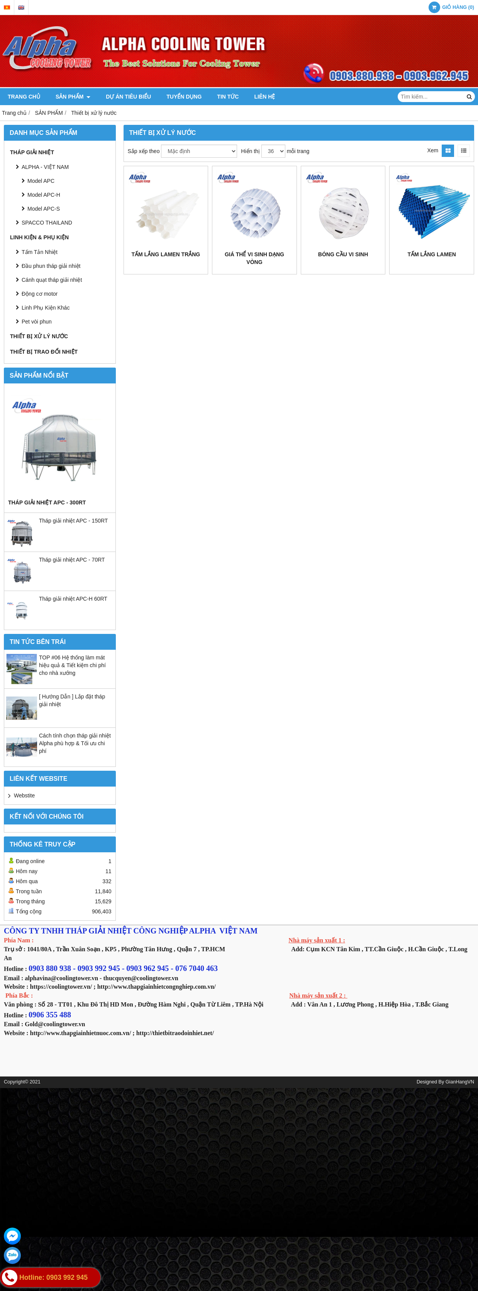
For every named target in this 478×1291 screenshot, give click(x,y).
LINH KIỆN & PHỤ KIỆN (39, 237)
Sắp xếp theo (144, 151)
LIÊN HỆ (264, 97)
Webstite (24, 795)
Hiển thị (250, 151)
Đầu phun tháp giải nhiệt (51, 266)
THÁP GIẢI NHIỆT (32, 152)
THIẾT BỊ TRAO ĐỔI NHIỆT (44, 352)
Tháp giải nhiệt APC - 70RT (72, 560)
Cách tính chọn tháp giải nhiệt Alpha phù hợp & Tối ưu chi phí (75, 743)
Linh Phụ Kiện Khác (45, 308)
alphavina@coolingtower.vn (61, 978)
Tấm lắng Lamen (432, 254)
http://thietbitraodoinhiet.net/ (175, 1033)
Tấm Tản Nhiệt (40, 252)
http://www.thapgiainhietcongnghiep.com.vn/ (156, 986)
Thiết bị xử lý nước (39, 336)
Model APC (40, 181)
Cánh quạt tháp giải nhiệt (52, 280)
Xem (432, 150)
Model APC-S (43, 209)
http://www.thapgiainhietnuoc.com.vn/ (80, 1033)
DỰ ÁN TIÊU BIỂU (128, 97)
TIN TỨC (228, 97)
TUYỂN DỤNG (184, 97)
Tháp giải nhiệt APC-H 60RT (73, 599)
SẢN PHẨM (73, 97)
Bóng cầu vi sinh (343, 254)
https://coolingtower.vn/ (61, 986)
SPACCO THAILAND (47, 223)
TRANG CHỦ (24, 97)
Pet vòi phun (37, 321)
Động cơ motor (40, 294)
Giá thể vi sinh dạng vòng (254, 258)
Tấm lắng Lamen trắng (165, 254)
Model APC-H (43, 195)
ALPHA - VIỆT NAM (45, 167)
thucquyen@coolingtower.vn (140, 978)
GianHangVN (460, 1082)
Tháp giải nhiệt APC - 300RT (47, 502)
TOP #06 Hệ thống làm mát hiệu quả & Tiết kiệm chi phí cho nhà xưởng (72, 665)
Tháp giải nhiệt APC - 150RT (73, 521)
